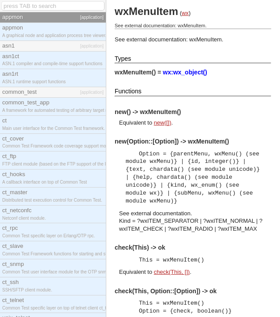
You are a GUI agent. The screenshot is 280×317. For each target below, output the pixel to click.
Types (123, 58)
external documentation (160, 213)
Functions (128, 91)
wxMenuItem (205, 39)
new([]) (163, 122)
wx (185, 13)
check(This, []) (172, 272)
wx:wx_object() (185, 72)
